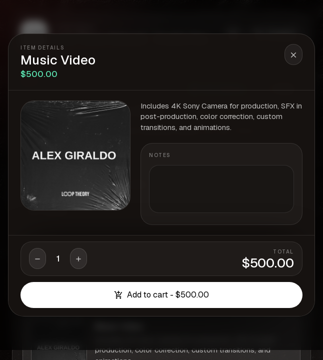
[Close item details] (293, 54)
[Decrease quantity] (37, 258)
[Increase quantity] (78, 258)
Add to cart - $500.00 (161, 295)
